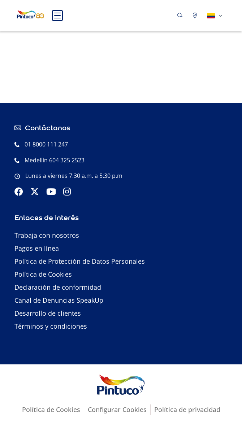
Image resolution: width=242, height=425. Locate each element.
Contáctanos (47, 127)
